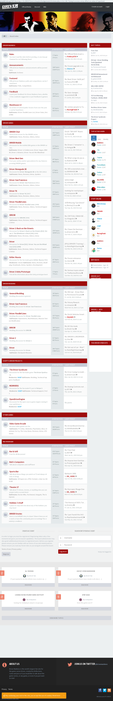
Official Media (26, 7)
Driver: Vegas (38, 150)
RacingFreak (72, 109)
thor (69, 339)
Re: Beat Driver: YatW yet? (75, 79)
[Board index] (4, 36)
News (20, 137)
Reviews (26, 137)
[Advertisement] (56, 641)
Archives (20, 73)
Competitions (26, 86)
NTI (68, 389)
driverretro (71, 232)
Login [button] (108, 7)
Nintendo (29, 429)
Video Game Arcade (17, 423)
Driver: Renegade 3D (18, 169)
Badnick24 (71, 160)
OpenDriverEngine (17, 399)
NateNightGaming (74, 246)
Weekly (105, 139)
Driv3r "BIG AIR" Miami (74, 131)
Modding (34, 377)
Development (37, 265)
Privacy (4, 689)
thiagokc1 (71, 218)
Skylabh (70, 317)
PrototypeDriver (73, 463)
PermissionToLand (74, 294)
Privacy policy (16, 549)
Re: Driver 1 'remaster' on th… (77, 145)
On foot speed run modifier (86, 571)
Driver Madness (9, 45)
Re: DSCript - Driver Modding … (77, 292)
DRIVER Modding (9, 284)
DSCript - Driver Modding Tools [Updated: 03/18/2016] (99, 62)
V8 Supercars (22, 479)
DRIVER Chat (14, 132)
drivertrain (71, 374)
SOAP (19, 377)
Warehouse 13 (15, 105)
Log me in (63, 552)
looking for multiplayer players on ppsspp (29, 595)
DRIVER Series (8, 123)
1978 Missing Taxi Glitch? (74, 203)
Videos (32, 137)
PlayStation (37, 429)
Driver (12, 241)
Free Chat (94, 51)
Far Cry (17, 431)
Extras (37, 137)
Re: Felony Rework (72, 302)
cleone (20, 263)
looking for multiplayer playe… (77, 190)
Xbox (43, 429)
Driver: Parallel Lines (17, 202)
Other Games (8, 415)
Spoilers (38, 174)
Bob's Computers (16, 462)
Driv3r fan (71, 329)
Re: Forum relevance (73, 258)
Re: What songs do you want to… (78, 158)
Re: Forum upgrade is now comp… (78, 66)
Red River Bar (8, 442)
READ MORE (28, 585)
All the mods (29, 571)
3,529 (104, 145)
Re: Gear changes (71, 92)
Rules (11, 54)
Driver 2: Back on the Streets (21, 228)
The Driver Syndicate (18, 369)
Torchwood (31, 495)
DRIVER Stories (15, 513)
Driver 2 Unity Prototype (19, 271)
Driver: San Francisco (18, 180)
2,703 (104, 190)
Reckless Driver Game (98, 107)
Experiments (22, 318)
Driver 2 (12, 338)
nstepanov (71, 182)
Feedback (13, 91)
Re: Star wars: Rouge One (74, 489)
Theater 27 (14, 487)
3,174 (104, 160)
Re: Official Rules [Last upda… (76, 54)
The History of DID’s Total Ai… (77, 502)
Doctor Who (22, 495)
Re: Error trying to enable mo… (77, 372)
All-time (93, 138)
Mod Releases (33, 318)
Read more (56, 696)
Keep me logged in (103, 552)
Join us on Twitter (91, 663)
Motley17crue (72, 205)
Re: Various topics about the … (77, 270)
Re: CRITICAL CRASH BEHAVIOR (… (79, 216)
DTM (29, 479)
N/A (98, 206)
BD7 (68, 452)
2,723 (104, 182)
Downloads (16, 265)
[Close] (64, 695)
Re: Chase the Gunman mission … (78, 229)
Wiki (44, 7)
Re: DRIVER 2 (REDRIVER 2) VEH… (78, 336)
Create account (97, 7)
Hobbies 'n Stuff (16, 503)
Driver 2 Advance (17, 152)
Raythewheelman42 (75, 517)
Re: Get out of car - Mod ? (74, 347)
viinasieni (70, 305)
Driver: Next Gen (16, 158)
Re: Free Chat (70, 450)
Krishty (70, 505)
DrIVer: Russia (15, 257)
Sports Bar (14, 471)
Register (6, 554)
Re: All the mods (71, 326)
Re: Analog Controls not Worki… (78, 387)
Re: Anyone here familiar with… (77, 460)
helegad (70, 147)
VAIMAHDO (71, 171)
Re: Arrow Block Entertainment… (78, 426)
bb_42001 (71, 476)
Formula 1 (35, 479)
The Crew (23, 431)
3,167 (104, 167)
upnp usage (69, 180)
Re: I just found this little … (76, 514)
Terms (10, 689)
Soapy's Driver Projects (12, 361)
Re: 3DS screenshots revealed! (76, 169)
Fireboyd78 (71, 56)
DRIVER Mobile (15, 142)
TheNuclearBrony (74, 273)
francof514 (71, 82)
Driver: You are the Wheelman (34, 152)
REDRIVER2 (14, 385)
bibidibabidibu (72, 428)
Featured (13, 78)
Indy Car (42, 479)
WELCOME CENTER (97, 86)
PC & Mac (21, 429)
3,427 (104, 152)
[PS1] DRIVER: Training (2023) (76, 244)
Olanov (70, 68)
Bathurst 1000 (70, 473)
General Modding (16, 293)
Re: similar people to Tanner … (77, 107)
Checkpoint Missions (25, 353)
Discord (37, 7)
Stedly (69, 134)
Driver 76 (13, 191)
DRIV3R (12, 215)
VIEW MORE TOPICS (56, 618)
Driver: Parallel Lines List (26, 112)
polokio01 (71, 95)
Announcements (16, 65)
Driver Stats (40, 112)
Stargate (39, 495)
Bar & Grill (13, 451)
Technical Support (37, 391)
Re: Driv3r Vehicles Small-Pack (77, 314)
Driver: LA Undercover (25, 150)
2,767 (104, 175)
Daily (99, 139)
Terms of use (6, 549)
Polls (19, 86)
